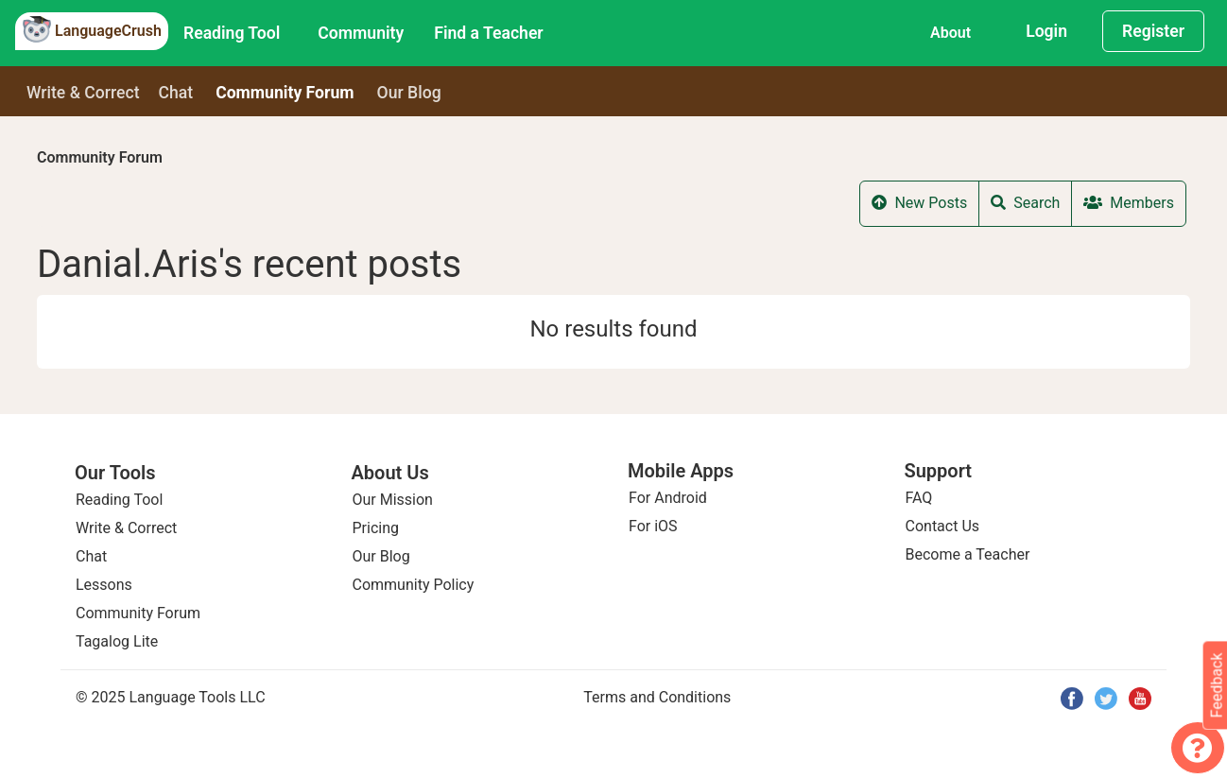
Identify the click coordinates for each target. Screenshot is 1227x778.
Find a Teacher (488, 33)
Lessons (104, 585)
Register (1153, 31)
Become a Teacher (968, 554)
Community (361, 33)
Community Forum (100, 157)
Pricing (376, 528)
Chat (176, 92)
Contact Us (943, 526)
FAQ (919, 498)
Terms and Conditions (657, 697)
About (950, 33)
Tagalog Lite (117, 641)
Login (1046, 31)
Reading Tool (231, 33)
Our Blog (381, 556)
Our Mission (393, 500)
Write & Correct (83, 92)
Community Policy (414, 585)
